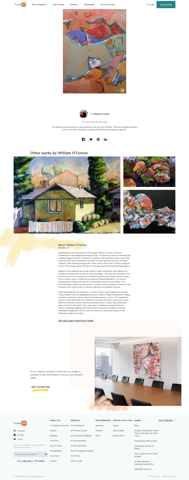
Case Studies (118, 430)
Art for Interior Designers (81, 435)
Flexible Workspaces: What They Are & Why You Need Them (146, 433)
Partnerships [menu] (89, 4)
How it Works (56, 445)
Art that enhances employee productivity (143, 462)
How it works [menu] (58, 4)
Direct (98, 435)
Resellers (100, 425)
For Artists (75, 456)
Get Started (166, 4)
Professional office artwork (145, 441)
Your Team (54, 456)
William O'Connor (101, 114)
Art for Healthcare (78, 440)
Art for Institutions (78, 445)
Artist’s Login (76, 461)
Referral (99, 430)
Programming (55, 451)
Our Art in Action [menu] (108, 4)
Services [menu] (73, 4)
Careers (53, 461)
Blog (136, 425)
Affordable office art (143, 469)
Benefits (53, 435)
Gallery (116, 425)
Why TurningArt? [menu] (39, 4)
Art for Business (77, 425)
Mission (53, 430)
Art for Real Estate (78, 430)
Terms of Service (168, 476)
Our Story (54, 440)
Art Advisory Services (59, 425)
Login (152, 4)
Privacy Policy (154, 476)
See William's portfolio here (75, 320)
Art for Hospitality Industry (82, 451)
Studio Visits (118, 435)
